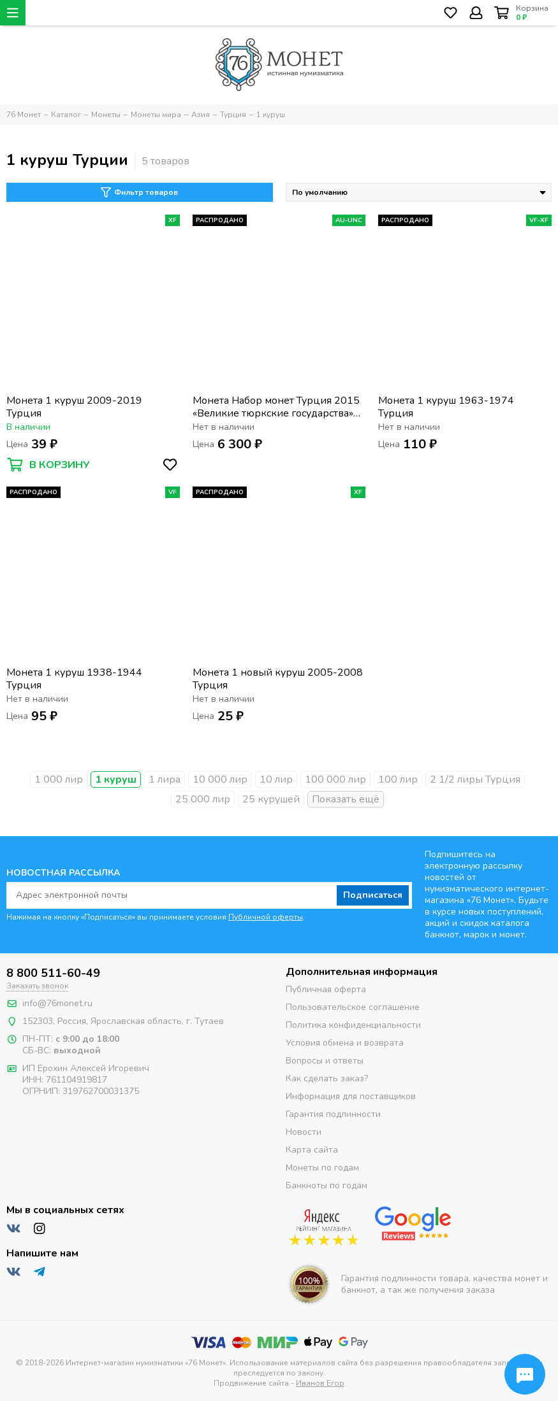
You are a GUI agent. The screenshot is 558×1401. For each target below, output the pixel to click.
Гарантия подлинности (333, 1114)
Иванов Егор (320, 1383)
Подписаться (372, 895)
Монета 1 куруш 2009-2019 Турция (74, 407)
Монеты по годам (322, 1168)
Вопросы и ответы (324, 1061)
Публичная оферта (326, 989)
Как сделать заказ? (327, 1078)
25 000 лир (202, 799)
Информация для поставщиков (351, 1096)
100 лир (398, 779)
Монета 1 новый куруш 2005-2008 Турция (278, 679)
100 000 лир (335, 779)
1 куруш (115, 779)
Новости (303, 1132)
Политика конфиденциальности (353, 1025)
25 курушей (271, 799)
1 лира (164, 779)
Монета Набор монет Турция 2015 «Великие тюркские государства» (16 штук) (276, 407)
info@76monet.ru (57, 1003)
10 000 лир (220, 779)
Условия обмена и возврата (345, 1043)
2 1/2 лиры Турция (475, 779)
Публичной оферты (265, 917)
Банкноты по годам (326, 1185)
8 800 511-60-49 (53, 973)
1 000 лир (58, 779)
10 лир (276, 779)
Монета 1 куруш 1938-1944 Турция (74, 679)
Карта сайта (312, 1150)
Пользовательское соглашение (353, 1007)
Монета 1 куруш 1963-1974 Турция (446, 407)
